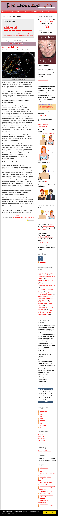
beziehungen (9, 33)
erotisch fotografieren (45, 477)
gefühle (17, 11)
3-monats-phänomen (18, 30)
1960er (14, 217)
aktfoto (24, 33)
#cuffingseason (10, 24)
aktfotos (27, 33)
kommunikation (33, 11)
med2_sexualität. (42, 229)
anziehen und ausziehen (46, 469)
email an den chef (43, 80)
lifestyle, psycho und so (46, 491)
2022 (7, 30)
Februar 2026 (41, 438)
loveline (52, 224)
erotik (41, 416)
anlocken (28, 35)
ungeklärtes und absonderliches (13, 215)
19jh (19, 24)
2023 (21, 24)
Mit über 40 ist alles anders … (46, 280)
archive (4, 215)
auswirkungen (5, 33)
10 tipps (32, 35)
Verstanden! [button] (49, 512)
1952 (15, 24)
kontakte (24, 11)
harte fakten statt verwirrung (47, 486)
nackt (41, 423)
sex (30, 35)
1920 (4, 30)
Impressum (42, 11)
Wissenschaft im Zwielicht (46, 505)
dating (16, 33)
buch (12, 33)
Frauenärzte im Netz (43, 242)
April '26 (45, 402)
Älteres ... (40, 442)
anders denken (44, 468)
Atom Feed (42, 262)
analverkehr (25, 35)
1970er (18, 24)
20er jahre (10, 30)
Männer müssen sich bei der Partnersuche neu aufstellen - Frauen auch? (46, 298)
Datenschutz (51, 11)
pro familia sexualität (48, 226)
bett (4, 24)
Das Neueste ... (42, 440)
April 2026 (41, 434)
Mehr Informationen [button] (12, 513)
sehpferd (10, 11)
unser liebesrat (44, 504)
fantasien (42, 420)
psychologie (43, 425)
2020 (6, 30)
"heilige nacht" (26, 30)
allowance (12, 35)
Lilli (49, 162)
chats (14, 33)
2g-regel (14, 30)
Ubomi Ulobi (12, 49)
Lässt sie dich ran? (10, 47)
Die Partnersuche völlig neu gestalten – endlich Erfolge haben (45, 303)
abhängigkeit (10, 27)
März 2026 (41, 436)
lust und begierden (45, 493)
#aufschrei (6, 24)
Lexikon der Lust (42, 115)
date (19, 217)
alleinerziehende (9, 35)
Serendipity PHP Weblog (44, 451)
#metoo (14, 24)
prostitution (18, 33)
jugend (25, 217)
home (3, 11)
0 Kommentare (24, 215)
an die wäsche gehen (18, 35)
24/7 (12, 30)
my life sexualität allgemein (45, 237)
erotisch (42, 418)
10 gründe (29, 30)
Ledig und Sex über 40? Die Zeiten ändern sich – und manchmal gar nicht (45, 312)
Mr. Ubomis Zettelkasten (46, 495)
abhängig (22, 33)
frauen (23, 30)
